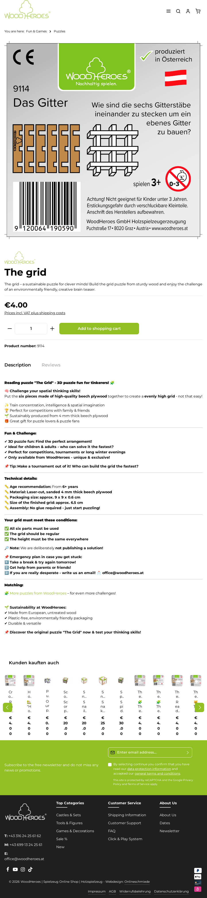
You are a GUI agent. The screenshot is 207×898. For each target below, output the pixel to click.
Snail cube (84, 694)
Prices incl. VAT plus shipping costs (34, 313)
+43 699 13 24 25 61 (26, 845)
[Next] (199, 707)
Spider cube (121, 694)
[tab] (19, 364)
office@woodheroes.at (24, 859)
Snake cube (103, 694)
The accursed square (158, 694)
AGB (112, 891)
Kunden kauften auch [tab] (34, 662)
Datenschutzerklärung (171, 891)
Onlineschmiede (137, 882)
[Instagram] (23, 871)
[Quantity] (31, 328)
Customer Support (124, 823)
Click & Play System (125, 839)
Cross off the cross (10, 694)
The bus (177, 694)
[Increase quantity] (52, 328)
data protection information (149, 769)
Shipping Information (127, 815)
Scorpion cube (65, 694)
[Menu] (168, 11)
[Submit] (188, 752)
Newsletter (169, 831)
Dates (165, 823)
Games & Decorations (75, 831)
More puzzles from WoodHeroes (38, 593)
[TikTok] (30, 871)
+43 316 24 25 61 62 (24, 836)
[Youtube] (16, 871)
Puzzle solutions (47, 693)
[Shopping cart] (198, 11)
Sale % (61, 839)
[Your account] (188, 11)
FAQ (111, 831)
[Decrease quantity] (9, 328)
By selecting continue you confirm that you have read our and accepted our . (151, 768)
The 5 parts (140, 694)
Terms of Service (138, 784)
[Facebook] (8, 871)
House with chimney (29, 694)
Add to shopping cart (99, 328)
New (60, 847)
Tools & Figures (69, 823)
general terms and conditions (157, 773)
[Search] (178, 11)
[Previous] (7, 707)
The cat (195, 694)
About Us (168, 815)
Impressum (97, 891)
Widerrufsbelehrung (135, 891)
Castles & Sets (68, 815)
